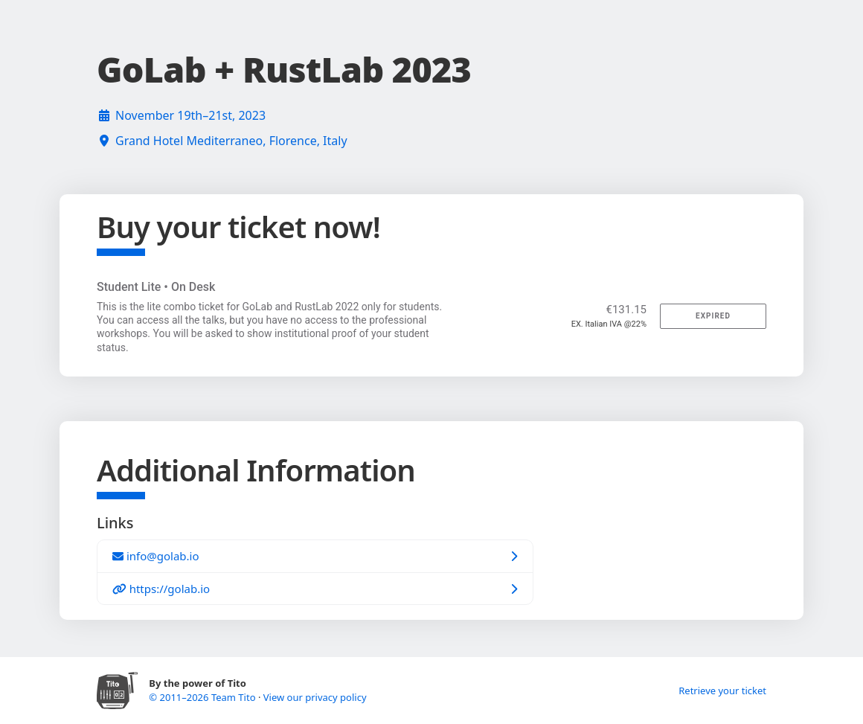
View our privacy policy (315, 697)
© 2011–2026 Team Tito (203, 697)
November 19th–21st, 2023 (190, 115)
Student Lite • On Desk (156, 287)
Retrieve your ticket (722, 690)
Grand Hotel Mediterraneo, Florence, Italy (231, 140)
